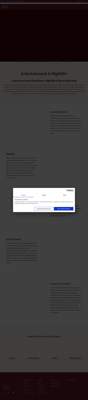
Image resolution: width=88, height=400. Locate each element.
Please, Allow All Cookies (63, 208)
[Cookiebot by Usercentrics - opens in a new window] (67, 191)
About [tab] (64, 195)
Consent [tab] (23, 195)
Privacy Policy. (34, 203)
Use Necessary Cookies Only (44, 208)
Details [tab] (44, 195)
